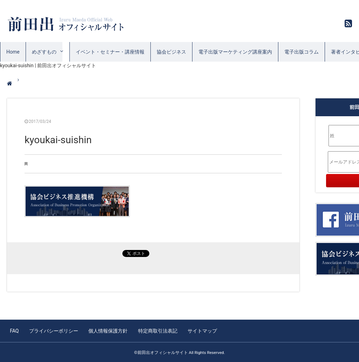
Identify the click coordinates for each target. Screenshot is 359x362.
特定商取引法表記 (156, 330)
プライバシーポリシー (52, 330)
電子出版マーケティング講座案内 (235, 52)
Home (13, 52)
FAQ (14, 330)
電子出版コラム (301, 52)
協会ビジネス (171, 52)
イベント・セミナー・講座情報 (110, 52)
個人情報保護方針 (107, 330)
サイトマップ (200, 330)
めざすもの (44, 52)
